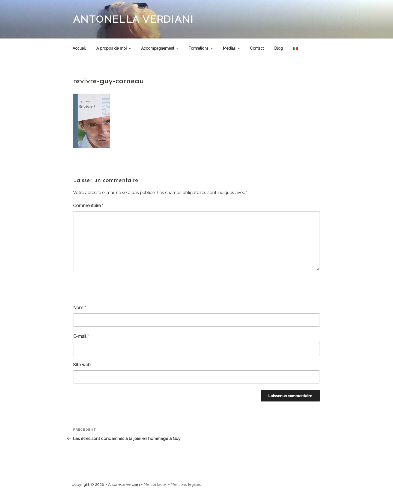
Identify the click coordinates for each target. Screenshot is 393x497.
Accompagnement (160, 48)
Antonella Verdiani (133, 19)
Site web (82, 364)
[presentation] (114, 287)
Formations (201, 48)
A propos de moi (114, 48)
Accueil (79, 48)
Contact (257, 48)
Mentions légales (186, 484)
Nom (79, 307)
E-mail (81, 336)
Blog (278, 48)
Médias (232, 48)
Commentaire (88, 205)
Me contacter (155, 484)
